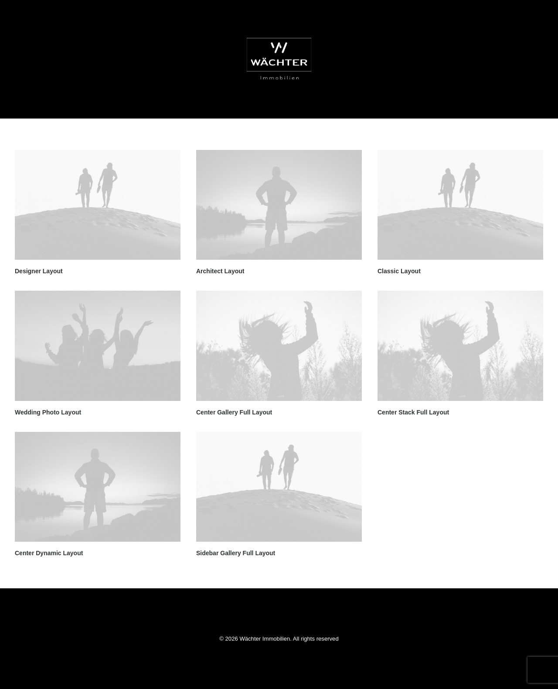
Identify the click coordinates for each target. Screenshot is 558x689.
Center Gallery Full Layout (234, 412)
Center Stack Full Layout (413, 412)
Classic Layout (399, 271)
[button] (97, 205)
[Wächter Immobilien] (279, 59)
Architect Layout (220, 271)
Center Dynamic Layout (49, 553)
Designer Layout (39, 271)
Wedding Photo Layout (48, 412)
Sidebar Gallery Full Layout (235, 553)
